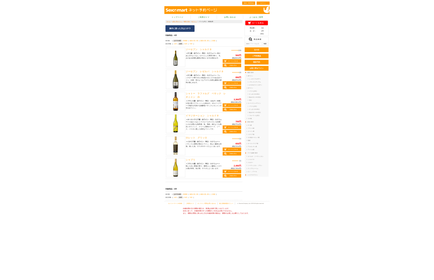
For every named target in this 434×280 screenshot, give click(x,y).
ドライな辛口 (253, 91)
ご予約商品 (256, 56)
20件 (180, 44)
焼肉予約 (256, 62)
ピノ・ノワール (252, 171)
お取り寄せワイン (177, 21)
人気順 (213, 40)
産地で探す (250, 122)
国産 (249, 140)
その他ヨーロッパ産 (254, 137)
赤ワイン (250, 76)
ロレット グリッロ (196, 137)
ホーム (168, 21)
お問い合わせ (230, 17)
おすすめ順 (177, 40)
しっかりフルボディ (255, 79)
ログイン (263, 3)
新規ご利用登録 (249, 3)
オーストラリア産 (253, 143)
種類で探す (187, 21)
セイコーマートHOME (175, 203)
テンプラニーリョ (253, 168)
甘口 (250, 100)
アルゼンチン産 (252, 146)
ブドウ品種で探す (252, 153)
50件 (185, 44)
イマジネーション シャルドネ (202, 115)
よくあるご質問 (256, 17)
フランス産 (251, 128)
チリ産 (250, 125)
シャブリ (190, 159)
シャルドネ (251, 159)
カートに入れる (233, 61)
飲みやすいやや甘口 (255, 97)
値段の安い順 (194, 40)
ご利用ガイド (204, 17)
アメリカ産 (251, 149)
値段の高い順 (204, 40)
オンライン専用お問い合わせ (206, 203)
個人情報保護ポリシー (226, 203)
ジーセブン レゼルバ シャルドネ (206, 71)
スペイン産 (251, 131)
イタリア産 (251, 134)
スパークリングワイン (254, 103)
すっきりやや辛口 (254, 94)
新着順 (185, 40)
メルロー (250, 162)
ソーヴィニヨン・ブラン (255, 165)
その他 (250, 118)
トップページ (177, 17)
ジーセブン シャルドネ (199, 49)
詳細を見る (233, 65)
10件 (175, 44)
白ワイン (194, 21)
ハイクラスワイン (252, 175)
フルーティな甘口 (254, 115)
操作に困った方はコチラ (180, 28)
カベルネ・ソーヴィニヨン (255, 156)
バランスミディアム (255, 82)
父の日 (256, 50)
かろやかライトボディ (255, 85)
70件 (190, 44)
